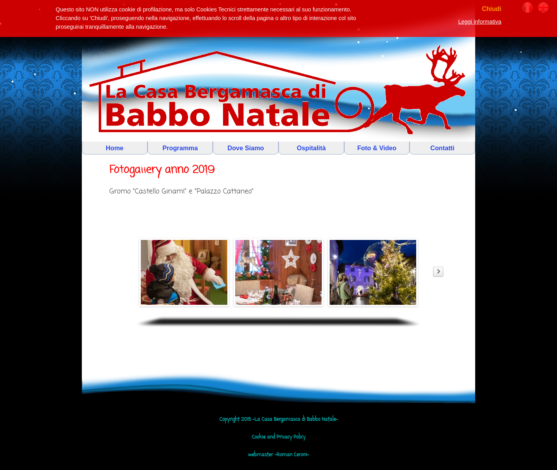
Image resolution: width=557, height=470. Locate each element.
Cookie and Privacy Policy (278, 437)
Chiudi (491, 9)
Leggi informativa (480, 21)
